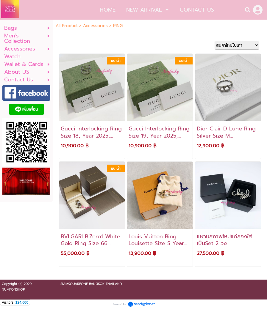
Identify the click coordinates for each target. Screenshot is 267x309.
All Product (67, 26)
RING (118, 26)
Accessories (95, 26)
